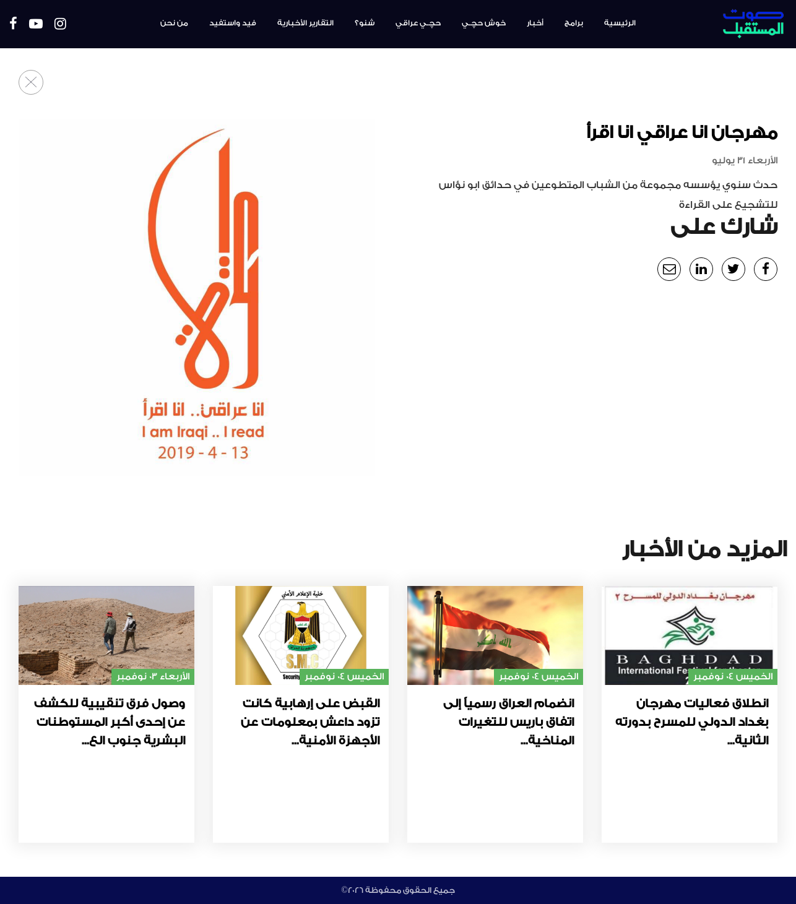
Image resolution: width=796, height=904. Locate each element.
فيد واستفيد (232, 23)
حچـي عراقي (418, 23)
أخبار (535, 23)
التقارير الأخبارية (305, 23)
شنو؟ (364, 23)
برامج (574, 23)
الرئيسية (620, 23)
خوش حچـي (484, 23)
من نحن (174, 23)
